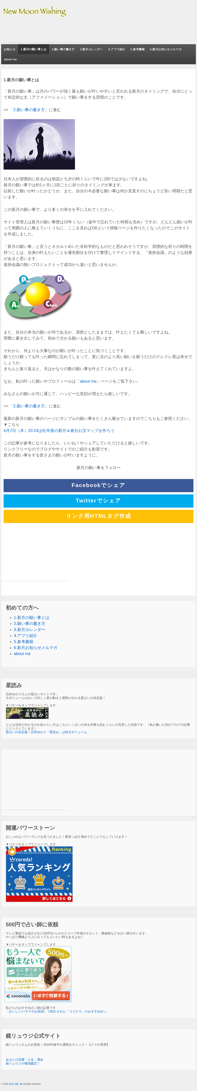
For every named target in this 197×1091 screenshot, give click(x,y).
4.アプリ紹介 (116, 49)
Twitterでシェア (98, 501)
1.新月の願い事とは (33, 49)
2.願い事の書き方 (63, 49)
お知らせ (9, 49)
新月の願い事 (15, 1084)
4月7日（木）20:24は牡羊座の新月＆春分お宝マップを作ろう (59, 430)
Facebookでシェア (98, 485)
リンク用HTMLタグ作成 (98, 516)
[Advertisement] (82, 32)
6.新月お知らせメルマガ (165, 49)
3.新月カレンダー (91, 49)
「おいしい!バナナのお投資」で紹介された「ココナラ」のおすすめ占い (56, 1011)
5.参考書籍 (138, 49)
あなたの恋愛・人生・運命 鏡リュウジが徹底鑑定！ (24, 1061)
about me (10, 59)
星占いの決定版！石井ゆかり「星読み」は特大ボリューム (46, 732)
